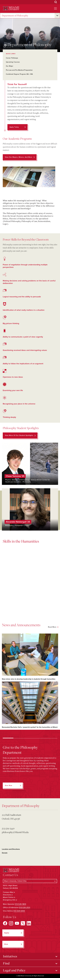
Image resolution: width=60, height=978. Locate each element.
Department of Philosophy (15, 15)
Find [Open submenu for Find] (6, 963)
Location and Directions (11, 849)
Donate (4, 853)
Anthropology (24, 480)
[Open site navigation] (55, 8)
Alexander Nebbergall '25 (18, 522)
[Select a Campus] (30, 881)
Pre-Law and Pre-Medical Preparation (19, 70)
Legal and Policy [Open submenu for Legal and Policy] (14, 970)
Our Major (9, 66)
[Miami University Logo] (11, 8)
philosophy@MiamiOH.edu (15, 832)
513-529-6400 (19, 911)
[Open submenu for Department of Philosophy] (57, 15)
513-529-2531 (24, 907)
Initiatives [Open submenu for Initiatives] (10, 956)
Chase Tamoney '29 (15, 476)
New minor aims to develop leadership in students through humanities (28, 679)
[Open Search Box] (55, 2)
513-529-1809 (20, 904)
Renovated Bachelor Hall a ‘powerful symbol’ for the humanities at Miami (30, 727)
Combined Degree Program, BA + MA (19, 74)
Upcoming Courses (13, 62)
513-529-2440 (8, 828)
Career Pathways (12, 58)
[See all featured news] (53, 627)
